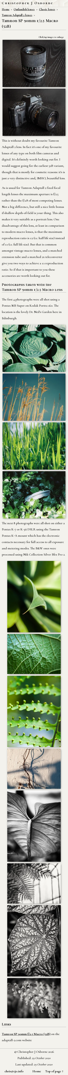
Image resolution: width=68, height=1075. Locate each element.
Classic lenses (47, 9)
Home (5, 9)
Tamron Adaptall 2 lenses (17, 15)
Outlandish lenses (24, 9)
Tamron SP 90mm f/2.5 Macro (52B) (26, 1034)
